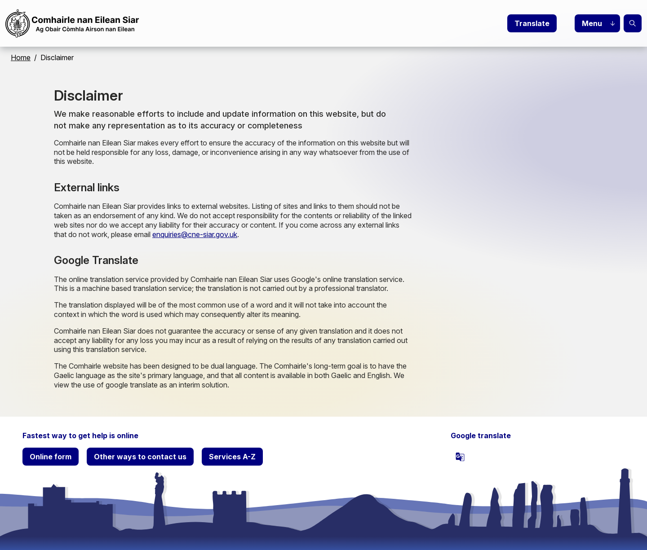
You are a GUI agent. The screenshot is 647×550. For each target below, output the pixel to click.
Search (633, 23)
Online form (50, 456)
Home (21, 57)
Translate (532, 23)
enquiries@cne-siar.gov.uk (194, 234)
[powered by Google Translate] (460, 456)
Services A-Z (232, 456)
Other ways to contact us (140, 456)
